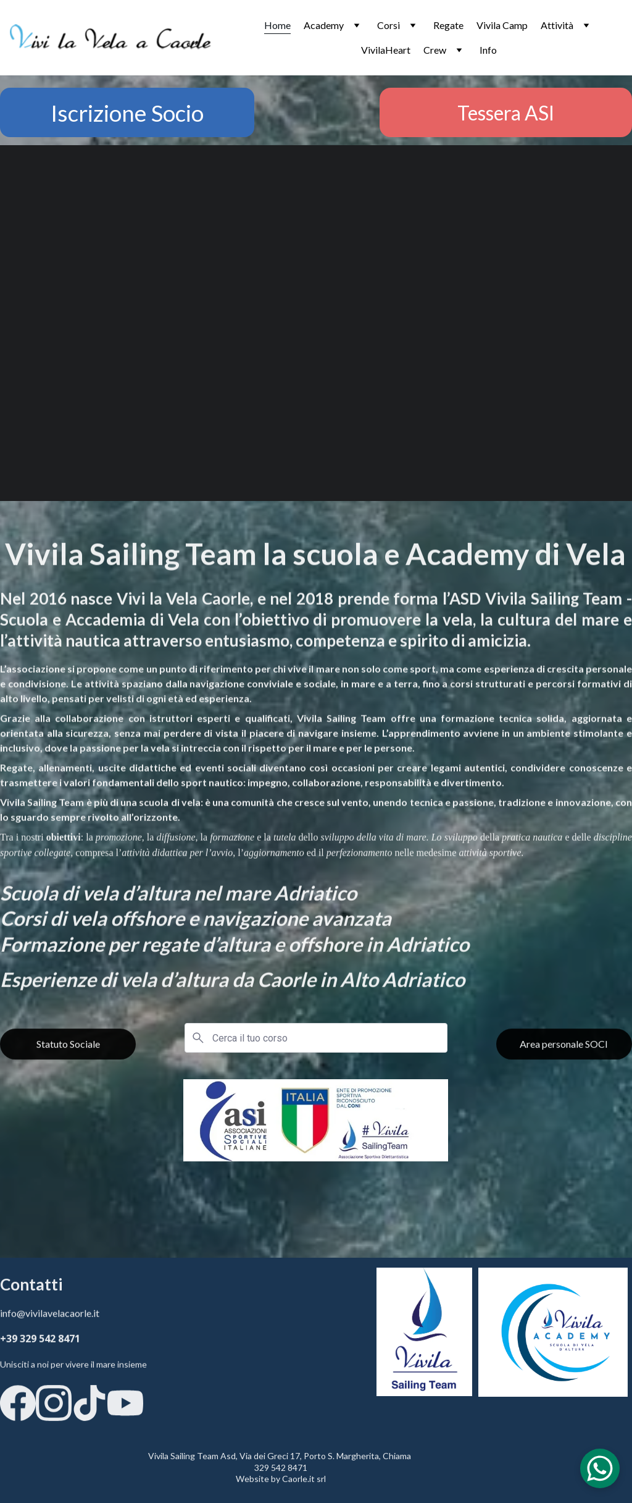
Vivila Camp (502, 25)
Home (277, 25)
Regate (448, 25)
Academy (324, 25)
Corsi (388, 25)
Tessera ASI (505, 113)
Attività (557, 25)
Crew (434, 50)
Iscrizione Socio (127, 113)
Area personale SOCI (564, 1050)
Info (488, 50)
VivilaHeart (385, 50)
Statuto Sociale (68, 1050)
